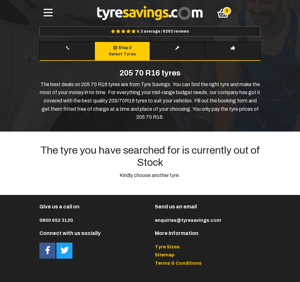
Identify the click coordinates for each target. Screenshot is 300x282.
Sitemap (164, 254)
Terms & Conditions (178, 263)
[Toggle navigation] (48, 13)
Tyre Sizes (167, 246)
